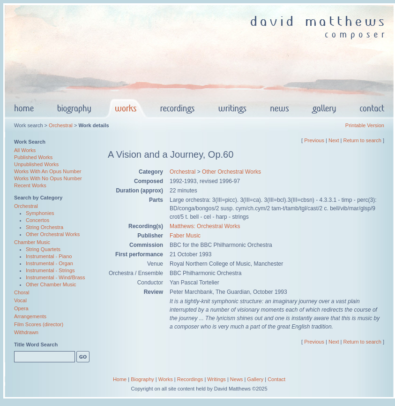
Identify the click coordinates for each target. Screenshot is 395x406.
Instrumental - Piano (49, 256)
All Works (25, 150)
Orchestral (61, 125)
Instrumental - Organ (49, 263)
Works (165, 379)
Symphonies (40, 213)
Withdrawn (26, 332)
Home (120, 379)
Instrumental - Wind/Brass (55, 277)
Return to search (362, 140)
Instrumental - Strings (50, 270)
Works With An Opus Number (47, 171)
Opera (21, 308)
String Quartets (43, 249)
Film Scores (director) (38, 324)
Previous (314, 140)
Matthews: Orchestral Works (205, 226)
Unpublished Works (36, 164)
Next (333, 140)
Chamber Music (32, 242)
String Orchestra (44, 227)
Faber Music (185, 235)
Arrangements (30, 316)
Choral (21, 292)
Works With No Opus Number (48, 178)
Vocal (20, 300)
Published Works (33, 157)
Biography (142, 379)
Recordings (190, 379)
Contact (276, 379)
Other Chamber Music (51, 284)
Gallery (255, 379)
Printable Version (364, 125)
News (236, 379)
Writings (216, 379)
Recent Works (30, 185)
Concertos (37, 220)
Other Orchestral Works (53, 234)
